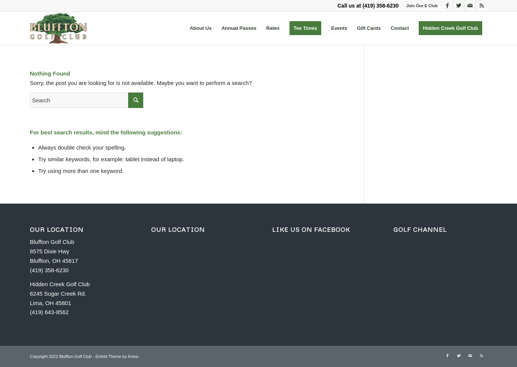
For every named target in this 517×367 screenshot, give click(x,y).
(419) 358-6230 (380, 6)
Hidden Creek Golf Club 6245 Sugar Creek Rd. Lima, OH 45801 (60, 293)
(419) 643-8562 (49, 312)
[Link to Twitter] (458, 5)
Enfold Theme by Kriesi (116, 356)
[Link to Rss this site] (481, 5)
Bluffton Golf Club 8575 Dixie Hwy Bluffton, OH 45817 (54, 251)
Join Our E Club (422, 5)
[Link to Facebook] (447, 5)
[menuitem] (201, 28)
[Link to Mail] (469, 5)
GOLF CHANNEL (420, 229)
